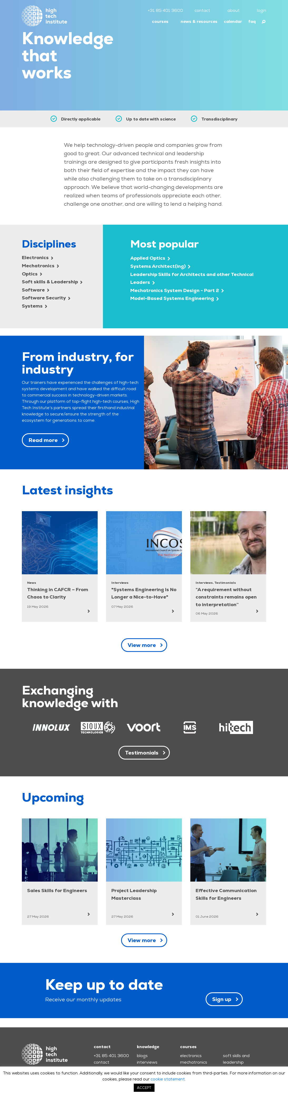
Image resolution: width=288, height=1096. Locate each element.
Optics (32, 274)
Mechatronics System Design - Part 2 (177, 290)
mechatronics (193, 1062)
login (261, 10)
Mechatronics (40, 266)
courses (160, 21)
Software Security (46, 298)
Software (35, 290)
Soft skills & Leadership (52, 282)
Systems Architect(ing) (160, 266)
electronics (191, 1055)
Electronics (37, 257)
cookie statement (168, 1079)
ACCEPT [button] (144, 1087)
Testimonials (141, 752)
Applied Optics (150, 258)
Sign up (221, 999)
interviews (147, 1062)
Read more (43, 440)
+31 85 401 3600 (165, 10)
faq (252, 21)
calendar (233, 21)
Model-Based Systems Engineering (174, 298)
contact (202, 10)
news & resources (199, 21)
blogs (142, 1055)
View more (142, 645)
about (233, 10)
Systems (34, 306)
